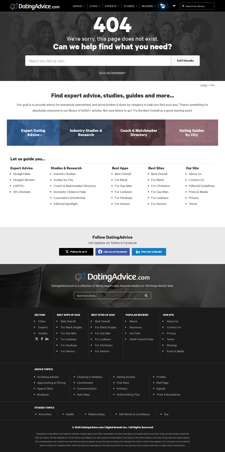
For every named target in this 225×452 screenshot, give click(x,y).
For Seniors (68, 351)
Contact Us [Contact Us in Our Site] (196, 180)
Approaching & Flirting (51, 382)
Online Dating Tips (128, 394)
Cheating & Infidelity (89, 377)
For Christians (103, 345)
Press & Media (175, 351)
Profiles (161, 377)
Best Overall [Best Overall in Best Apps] (123, 174)
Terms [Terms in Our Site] (193, 204)
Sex (166, 414)
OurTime (135, 333)
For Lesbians (68, 339)
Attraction (45, 414)
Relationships (96, 414)
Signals (160, 388)
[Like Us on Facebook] (112, 252)
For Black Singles (71, 327)
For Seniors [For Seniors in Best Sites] (158, 204)
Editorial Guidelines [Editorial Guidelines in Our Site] (202, 186)
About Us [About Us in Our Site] (195, 174)
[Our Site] (174, 5)
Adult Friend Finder (142, 339)
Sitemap (172, 345)
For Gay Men (68, 333)
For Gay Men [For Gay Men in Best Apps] (123, 186)
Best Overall (68, 321)
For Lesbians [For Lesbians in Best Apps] (123, 192)
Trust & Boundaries (168, 394)
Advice (79, 6)
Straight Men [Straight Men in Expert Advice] (22, 174)
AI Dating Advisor (48, 377)
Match (133, 321)
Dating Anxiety (126, 377)
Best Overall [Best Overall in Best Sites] (159, 174)
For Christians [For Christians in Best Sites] (160, 186)
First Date (123, 382)
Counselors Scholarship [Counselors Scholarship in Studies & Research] (69, 198)
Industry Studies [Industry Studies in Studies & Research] (65, 174)
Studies (130, 6)
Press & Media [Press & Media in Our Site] (198, 192)
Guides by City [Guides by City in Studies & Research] (63, 180)
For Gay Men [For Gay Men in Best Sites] (159, 192)
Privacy (171, 333)
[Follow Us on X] (76, 252)
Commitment (85, 382)
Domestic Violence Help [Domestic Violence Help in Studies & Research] (70, 192)
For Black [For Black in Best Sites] (157, 180)
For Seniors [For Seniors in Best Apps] (122, 204)
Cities (95, 6)
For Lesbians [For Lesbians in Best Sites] (159, 198)
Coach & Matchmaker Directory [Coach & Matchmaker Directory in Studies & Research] (75, 186)
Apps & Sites (45, 388)
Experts (112, 6)
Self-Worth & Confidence (134, 414)
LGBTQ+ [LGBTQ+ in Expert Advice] (19, 186)
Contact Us (174, 327)
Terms (170, 339)
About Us (172, 321)
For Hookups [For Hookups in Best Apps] (123, 198)
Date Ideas (83, 394)
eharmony (136, 327)
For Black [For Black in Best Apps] (121, 180)
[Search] (146, 295)
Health (70, 414)
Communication (87, 388)
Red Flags (162, 382)
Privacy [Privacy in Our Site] (194, 198)
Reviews (149, 6)
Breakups (43, 394)
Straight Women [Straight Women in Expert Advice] (24, 180)
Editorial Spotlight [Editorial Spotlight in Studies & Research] (66, 204)
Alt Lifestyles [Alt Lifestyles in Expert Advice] (22, 192)
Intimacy (122, 388)
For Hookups (69, 345)
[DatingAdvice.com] (34, 6)
